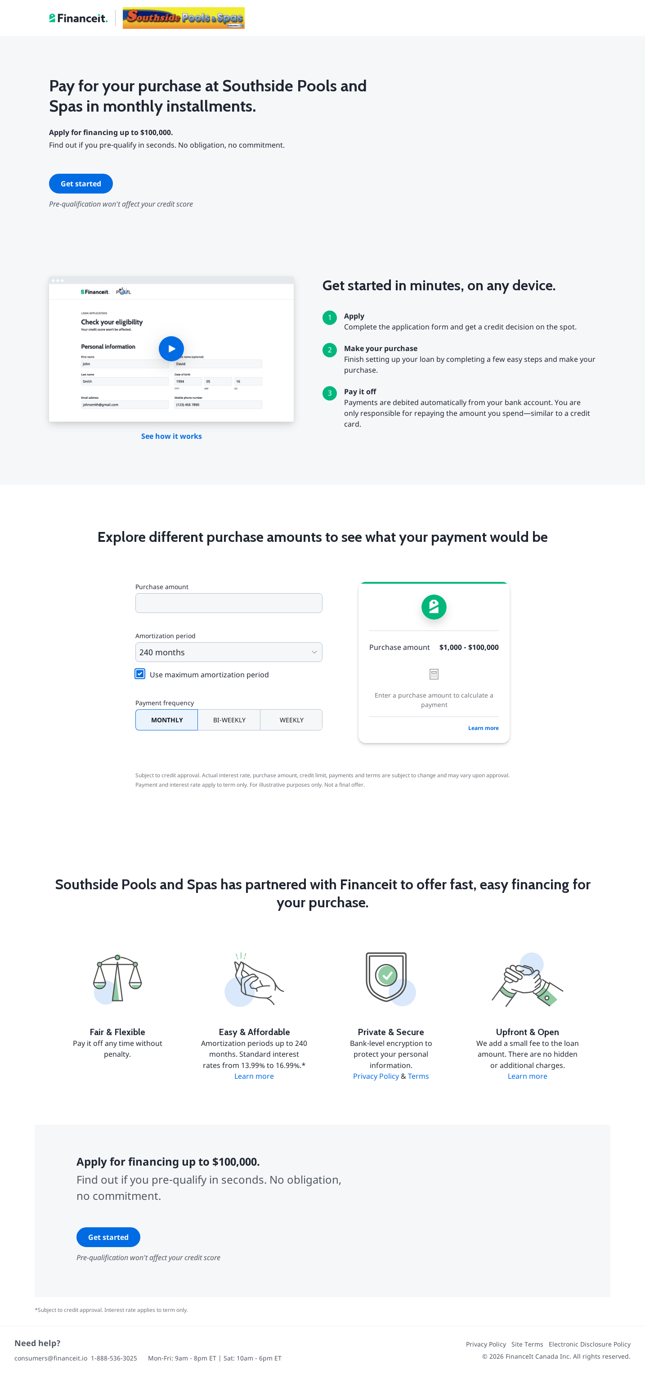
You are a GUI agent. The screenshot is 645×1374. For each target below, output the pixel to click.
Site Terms (527, 1344)
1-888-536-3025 (114, 1358)
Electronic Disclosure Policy (590, 1344)
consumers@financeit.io (50, 1358)
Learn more (483, 728)
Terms (418, 1076)
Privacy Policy (376, 1076)
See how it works (171, 436)
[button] (171, 349)
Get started (81, 184)
